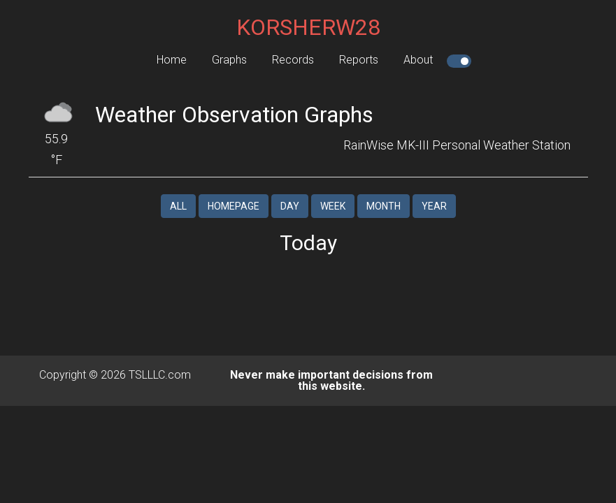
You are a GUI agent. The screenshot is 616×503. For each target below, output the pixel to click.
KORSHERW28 (308, 27)
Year (434, 206)
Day (289, 206)
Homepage (233, 206)
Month (383, 206)
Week (332, 206)
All (178, 206)
